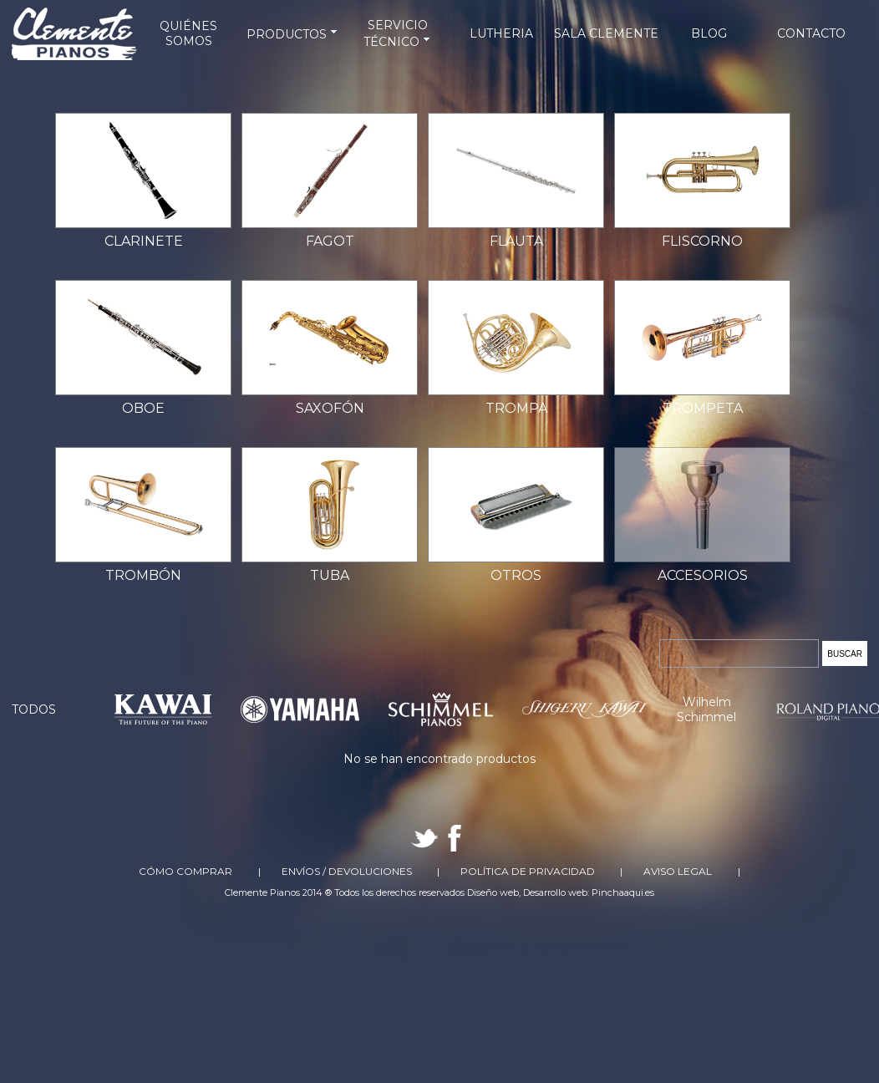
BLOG (709, 33)
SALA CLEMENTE (606, 33)
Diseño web (493, 892)
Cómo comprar (185, 871)
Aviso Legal (677, 871)
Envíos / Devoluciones (347, 871)
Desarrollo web (555, 892)
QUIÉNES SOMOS (188, 33)
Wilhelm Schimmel (706, 709)
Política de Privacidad (527, 871)
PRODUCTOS (293, 34)
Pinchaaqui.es (623, 892)
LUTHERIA (501, 33)
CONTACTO (811, 33)
